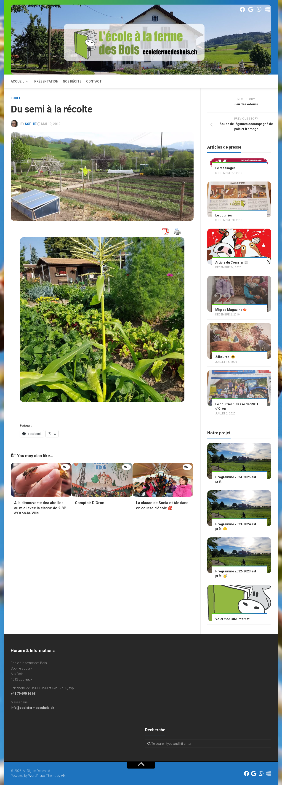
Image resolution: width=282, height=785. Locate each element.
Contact (94, 81)
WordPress (36, 775)
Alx (63, 775)
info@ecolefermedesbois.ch (32, 708)
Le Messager (225, 168)
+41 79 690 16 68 (23, 693)
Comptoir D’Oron (89, 503)
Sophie (31, 124)
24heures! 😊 (225, 357)
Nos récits (72, 81)
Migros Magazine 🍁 (231, 310)
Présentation (46, 81)
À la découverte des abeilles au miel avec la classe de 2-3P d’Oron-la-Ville (40, 508)
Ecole (16, 98)
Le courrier (223, 215)
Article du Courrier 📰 (231, 262)
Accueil (17, 81)
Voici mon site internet (232, 619)
